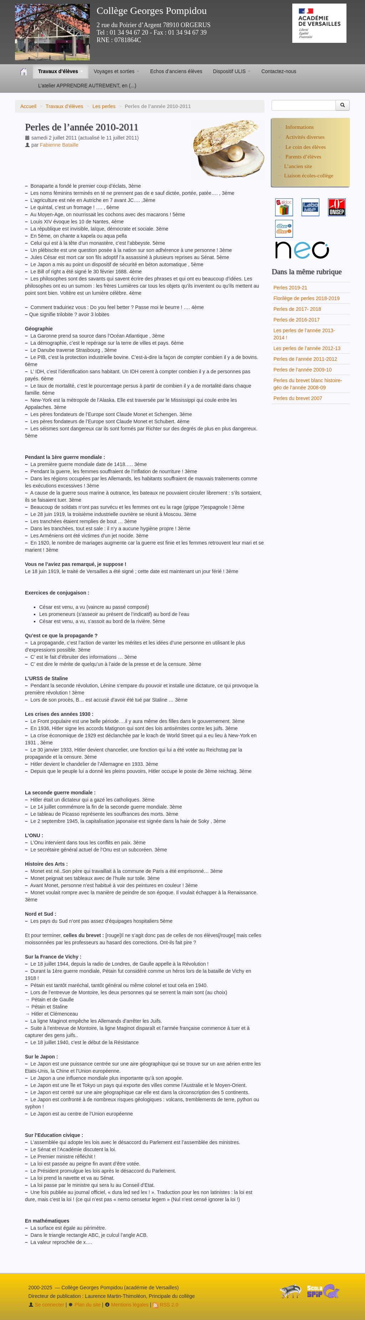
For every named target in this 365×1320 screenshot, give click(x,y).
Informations (300, 127)
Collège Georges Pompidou (152, 10)
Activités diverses (305, 137)
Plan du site (84, 1305)
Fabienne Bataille (59, 145)
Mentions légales (127, 1305)
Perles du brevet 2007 (297, 398)
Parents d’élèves (303, 156)
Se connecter (46, 1305)
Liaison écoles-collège (308, 175)
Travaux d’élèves (64, 106)
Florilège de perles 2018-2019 (306, 298)
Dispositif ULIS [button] (232, 71)
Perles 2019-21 (290, 287)
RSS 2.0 (165, 1305)
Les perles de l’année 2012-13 (306, 348)
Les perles (103, 106)
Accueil (28, 106)
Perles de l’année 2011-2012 (305, 359)
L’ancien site (298, 166)
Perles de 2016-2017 (296, 320)
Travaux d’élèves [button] (60, 71)
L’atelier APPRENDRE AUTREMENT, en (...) (87, 85)
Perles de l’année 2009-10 (302, 370)
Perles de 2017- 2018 (297, 309)
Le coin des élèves (306, 147)
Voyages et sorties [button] (116, 71)
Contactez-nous (278, 71)
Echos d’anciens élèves (176, 71)
